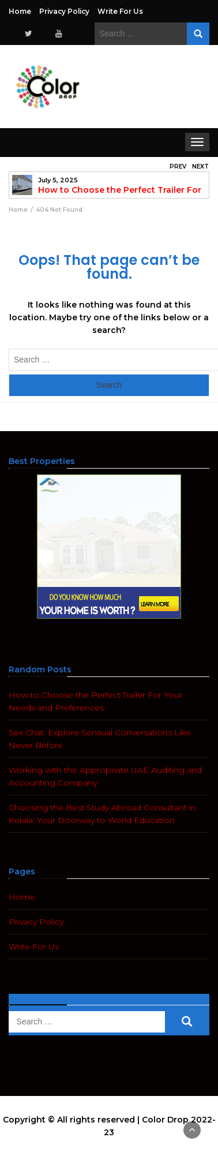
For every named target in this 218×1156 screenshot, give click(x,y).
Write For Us (120, 11)
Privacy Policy (64, 11)
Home (20, 11)
